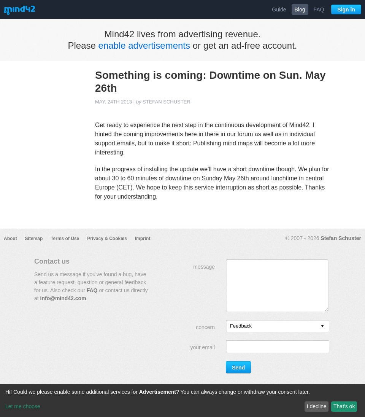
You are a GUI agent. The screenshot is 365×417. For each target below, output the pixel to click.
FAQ (318, 9)
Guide (279, 9)
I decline (317, 406)
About (10, 238)
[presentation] (322, 326)
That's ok (344, 406)
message (204, 267)
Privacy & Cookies (107, 238)
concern (205, 327)
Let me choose (22, 406)
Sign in (346, 9)
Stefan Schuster (341, 238)
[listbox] (277, 326)
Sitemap (34, 238)
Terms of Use (65, 238)
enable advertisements (144, 45)
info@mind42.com (63, 298)
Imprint (143, 238)
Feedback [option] (241, 326)
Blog (300, 9)
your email (202, 347)
